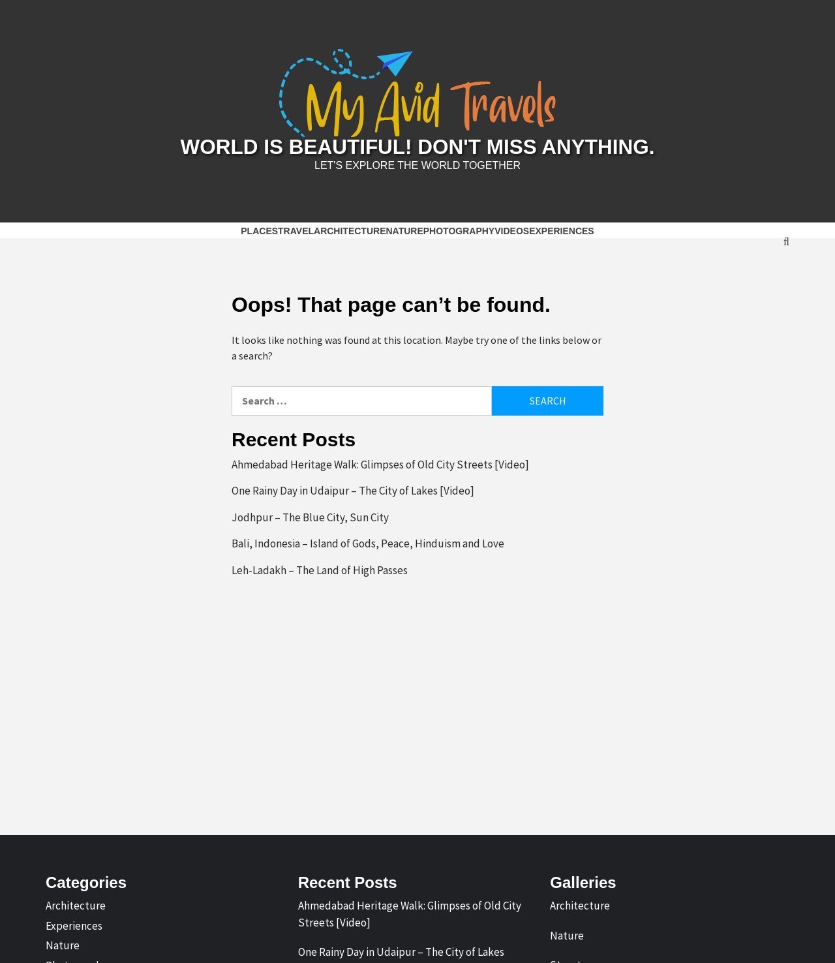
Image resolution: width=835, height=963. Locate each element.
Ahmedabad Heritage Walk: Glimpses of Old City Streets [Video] (380, 462)
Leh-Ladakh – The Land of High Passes (320, 567)
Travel (296, 228)
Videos (511, 228)
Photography (458, 228)
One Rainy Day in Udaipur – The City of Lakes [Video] (353, 489)
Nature (404, 228)
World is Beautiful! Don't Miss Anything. (417, 146)
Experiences (561, 228)
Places (259, 228)
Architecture (350, 228)
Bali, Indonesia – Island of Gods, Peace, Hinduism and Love (368, 541)
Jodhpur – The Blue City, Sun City (310, 515)
